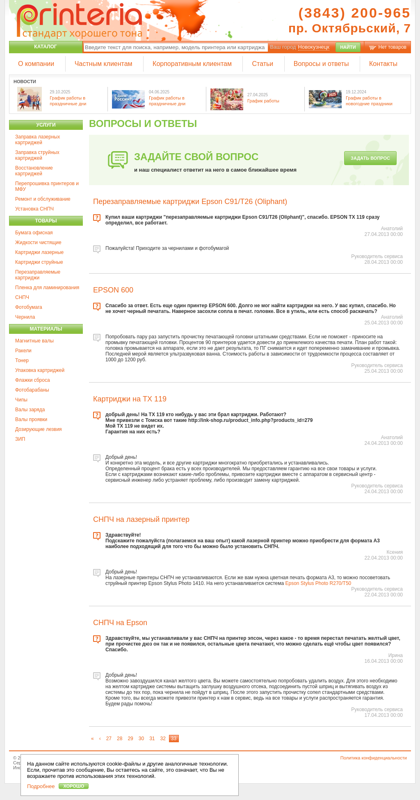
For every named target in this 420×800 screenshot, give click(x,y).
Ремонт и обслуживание (43, 199)
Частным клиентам (103, 63)
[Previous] (100, 738)
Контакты (383, 63)
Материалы (46, 329)
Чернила (25, 317)
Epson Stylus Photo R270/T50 (318, 583)
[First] (92, 738)
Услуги (45, 125)
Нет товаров (392, 47)
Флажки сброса (32, 380)
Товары (46, 221)
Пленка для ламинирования (47, 287)
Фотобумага (28, 307)
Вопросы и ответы (321, 63)
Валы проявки (31, 419)
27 (109, 738)
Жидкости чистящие (38, 242)
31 (152, 738)
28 (119, 738)
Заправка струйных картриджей (37, 155)
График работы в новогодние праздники (369, 100)
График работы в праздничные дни (68, 100)
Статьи (262, 63)
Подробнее (41, 786)
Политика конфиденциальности (373, 757)
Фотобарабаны (32, 390)
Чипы (21, 400)
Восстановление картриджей (34, 171)
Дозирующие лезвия (38, 429)
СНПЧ (22, 297)
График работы (263, 100)
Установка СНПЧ (34, 209)
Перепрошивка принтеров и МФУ (47, 186)
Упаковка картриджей (39, 370)
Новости (25, 81)
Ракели (23, 351)
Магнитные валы (34, 341)
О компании (36, 63)
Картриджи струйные (39, 262)
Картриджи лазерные (39, 252)
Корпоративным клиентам (192, 63)
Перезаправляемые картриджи (37, 275)
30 (141, 738)
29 (130, 738)
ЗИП (20, 439)
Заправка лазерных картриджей (37, 139)
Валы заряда (30, 409)
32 (162, 738)
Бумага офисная (34, 233)
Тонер (22, 360)
